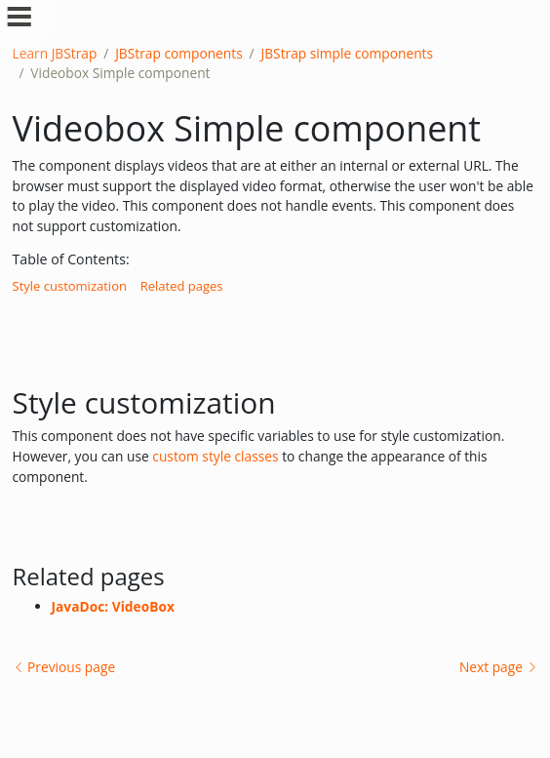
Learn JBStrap (55, 53)
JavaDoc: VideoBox (113, 606)
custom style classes (217, 456)
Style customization (70, 286)
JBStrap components (179, 53)
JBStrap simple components (347, 53)
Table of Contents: (71, 259)
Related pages (181, 286)
